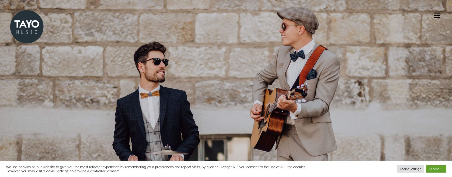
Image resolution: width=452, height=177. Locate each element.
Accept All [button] (436, 168)
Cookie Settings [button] (410, 168)
